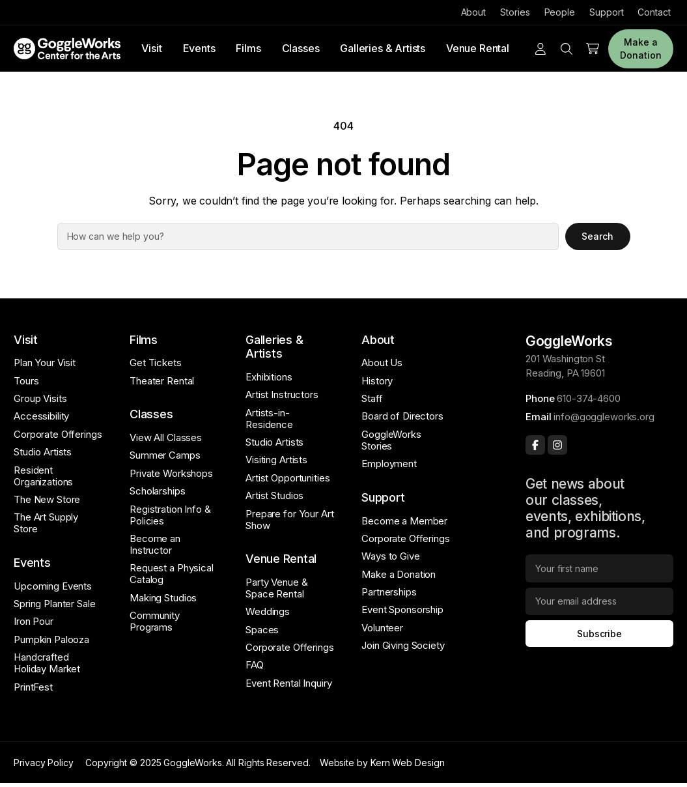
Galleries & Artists (382, 48)
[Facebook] (535, 445)
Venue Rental (477, 48)
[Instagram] (557, 445)
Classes (301, 48)
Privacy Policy (44, 762)
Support (606, 12)
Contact (654, 12)
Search (597, 236)
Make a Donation (640, 48)
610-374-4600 (588, 398)
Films (248, 48)
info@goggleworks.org (604, 416)
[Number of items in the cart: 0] (592, 48)
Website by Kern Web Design (382, 762)
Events (199, 48)
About (473, 12)
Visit (151, 48)
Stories (514, 12)
